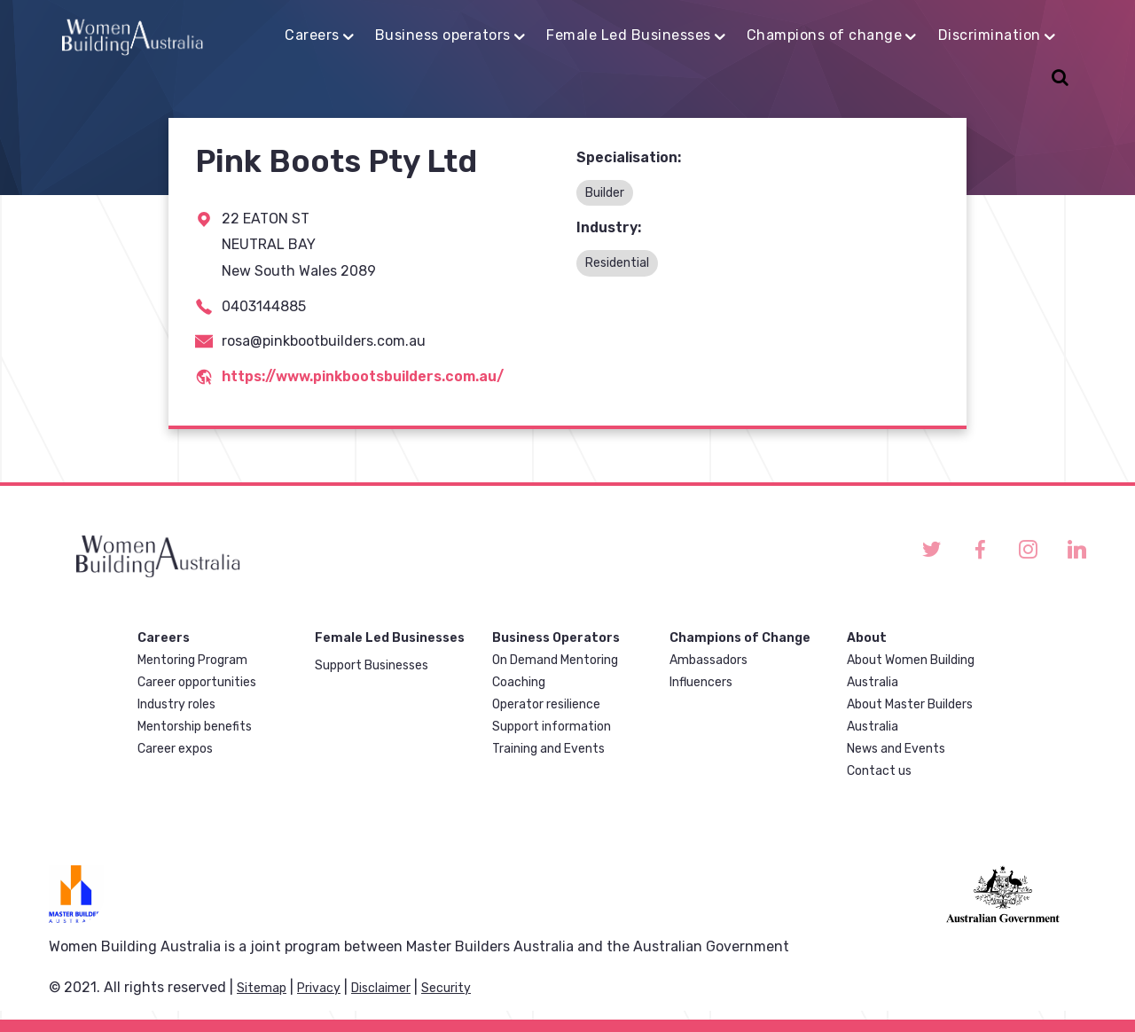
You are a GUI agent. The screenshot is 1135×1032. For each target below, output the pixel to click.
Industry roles (176, 704)
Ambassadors (708, 660)
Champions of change (825, 35)
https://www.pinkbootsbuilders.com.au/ (363, 376)
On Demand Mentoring (555, 660)
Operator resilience (546, 704)
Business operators (443, 35)
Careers (312, 35)
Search (1057, 79)
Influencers (700, 682)
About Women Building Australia (911, 671)
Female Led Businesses (628, 35)
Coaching (518, 682)
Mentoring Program (192, 660)
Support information (551, 726)
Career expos (175, 748)
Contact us (879, 770)
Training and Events (548, 748)
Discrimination (989, 35)
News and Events (896, 748)
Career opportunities (196, 682)
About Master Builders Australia (910, 715)
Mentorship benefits (194, 726)
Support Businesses (371, 665)
